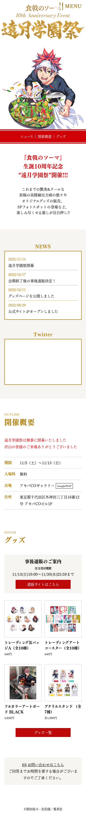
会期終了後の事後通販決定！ (32, 281)
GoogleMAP (64, 486)
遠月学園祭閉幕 (21, 265)
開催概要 (45, 136)
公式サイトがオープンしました (33, 311)
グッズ (61, 136)
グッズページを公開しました (31, 296)
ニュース (26, 136)
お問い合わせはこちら (46, 765)
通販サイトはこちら (43, 584)
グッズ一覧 (43, 732)
